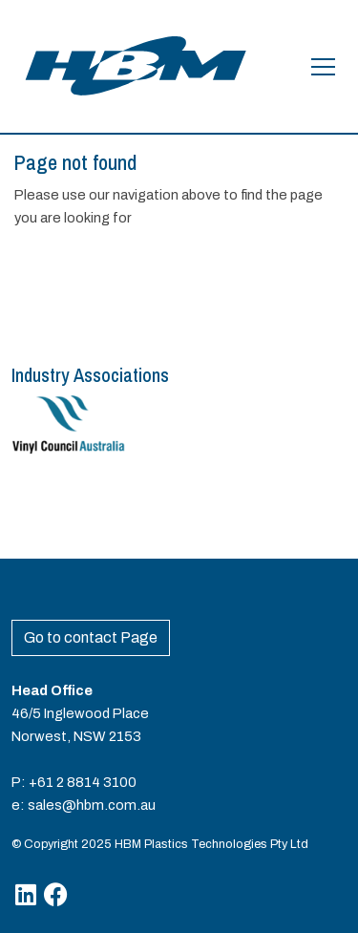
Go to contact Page (91, 637)
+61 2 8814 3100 (83, 782)
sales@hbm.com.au (92, 805)
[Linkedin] (25, 894)
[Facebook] (56, 894)
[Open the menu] (323, 67)
